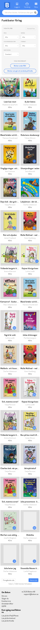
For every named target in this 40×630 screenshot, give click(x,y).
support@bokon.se (30, 594)
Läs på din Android (8, 618)
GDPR (4, 606)
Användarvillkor (7, 603)
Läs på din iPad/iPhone (10, 615)
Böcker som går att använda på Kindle (20, 71)
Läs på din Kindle (8, 620)
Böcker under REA (20, 66)
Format (23, 41)
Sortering (7, 50)
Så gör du (5, 598)
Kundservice (6, 601)
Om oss (4, 596)
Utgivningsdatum (9, 41)
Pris (5, 33)
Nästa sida (33, 580)
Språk (23, 33)
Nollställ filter (31, 28)
